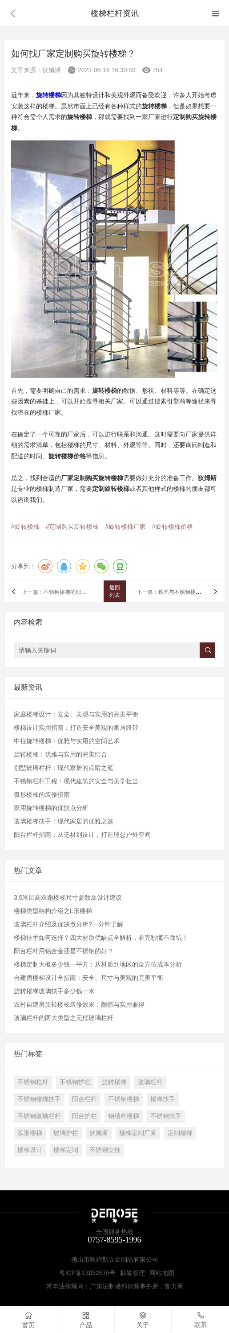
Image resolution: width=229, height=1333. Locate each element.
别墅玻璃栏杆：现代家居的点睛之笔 (63, 767)
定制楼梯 (180, 1132)
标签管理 (132, 1272)
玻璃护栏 (65, 1132)
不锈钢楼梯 (123, 1099)
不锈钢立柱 (105, 1149)
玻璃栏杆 (150, 1082)
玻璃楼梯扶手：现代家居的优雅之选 (63, 821)
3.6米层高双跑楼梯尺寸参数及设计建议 (68, 897)
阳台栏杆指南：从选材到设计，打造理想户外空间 (82, 834)
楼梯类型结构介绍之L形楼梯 (53, 910)
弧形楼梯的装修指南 (42, 794)
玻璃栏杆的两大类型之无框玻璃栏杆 (63, 1017)
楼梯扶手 (162, 1099)
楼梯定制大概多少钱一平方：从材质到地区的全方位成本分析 (98, 964)
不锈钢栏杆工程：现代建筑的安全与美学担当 (76, 781)
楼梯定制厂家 (138, 1132)
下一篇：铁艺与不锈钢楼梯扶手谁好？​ (182, 592)
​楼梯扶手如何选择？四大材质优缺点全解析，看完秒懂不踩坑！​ (101, 937)
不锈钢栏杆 (32, 1082)
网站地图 (161, 1272)
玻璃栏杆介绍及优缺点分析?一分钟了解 (68, 924)
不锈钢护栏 (75, 1082)
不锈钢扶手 (165, 1115)
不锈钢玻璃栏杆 (39, 1115)
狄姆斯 (98, 1132)
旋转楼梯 (114, 1082)
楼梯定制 (65, 1149)
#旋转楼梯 (25, 526)
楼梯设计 (29, 1149)
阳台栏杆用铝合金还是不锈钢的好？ (63, 950)
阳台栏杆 (84, 1099)
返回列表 (114, 591)
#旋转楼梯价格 (172, 526)
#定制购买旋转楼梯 (72, 526)
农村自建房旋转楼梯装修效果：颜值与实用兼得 (79, 1004)
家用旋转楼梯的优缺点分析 (51, 807)
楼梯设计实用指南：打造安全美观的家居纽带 (76, 727)
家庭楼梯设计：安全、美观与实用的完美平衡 (76, 714)
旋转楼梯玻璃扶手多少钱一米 (54, 991)
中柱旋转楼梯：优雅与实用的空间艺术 (67, 741)
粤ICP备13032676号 (87, 1272)
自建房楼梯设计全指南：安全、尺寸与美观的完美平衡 (88, 977)
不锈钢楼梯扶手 (39, 1099)
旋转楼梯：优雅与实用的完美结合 (60, 754)
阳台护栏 (84, 1115)
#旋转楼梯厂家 (125, 526)
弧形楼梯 (29, 1132)
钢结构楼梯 (123, 1115)
